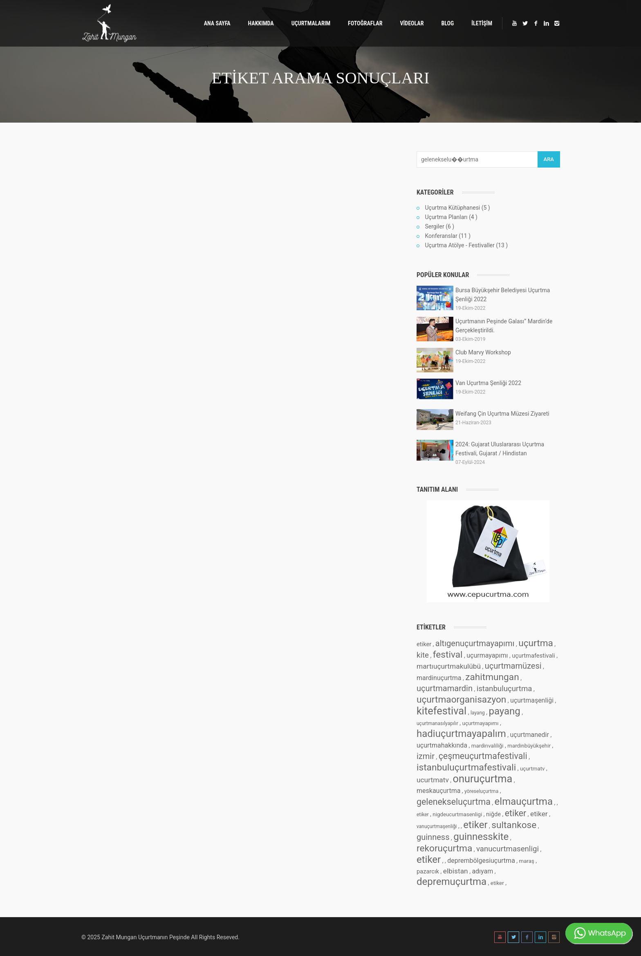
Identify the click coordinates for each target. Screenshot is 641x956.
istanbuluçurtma (504, 688)
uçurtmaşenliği (532, 700)
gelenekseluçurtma (454, 802)
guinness (433, 837)
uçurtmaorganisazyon (461, 699)
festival (448, 654)
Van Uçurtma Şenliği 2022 (488, 383)
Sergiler (434, 226)
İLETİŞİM (481, 23)
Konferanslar (441, 236)
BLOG (447, 23)
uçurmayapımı (487, 655)
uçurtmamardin (445, 688)
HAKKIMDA (261, 23)
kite (423, 655)
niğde (493, 814)
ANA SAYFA (217, 23)
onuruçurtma (483, 779)
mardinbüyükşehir (529, 746)
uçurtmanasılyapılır (437, 723)
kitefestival (441, 711)
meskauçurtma (438, 791)
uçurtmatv (532, 769)
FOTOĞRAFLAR (365, 23)
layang (478, 713)
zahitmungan (492, 677)
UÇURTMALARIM (310, 23)
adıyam (482, 871)
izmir (426, 756)
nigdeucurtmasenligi (457, 814)
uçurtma (535, 643)
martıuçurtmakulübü (449, 666)
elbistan (455, 871)
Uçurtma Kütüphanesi (452, 207)
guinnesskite (481, 836)
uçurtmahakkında (442, 745)
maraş (526, 861)
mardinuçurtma (439, 678)
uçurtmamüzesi (513, 666)
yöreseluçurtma (481, 791)
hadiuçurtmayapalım (461, 733)
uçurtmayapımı (480, 723)
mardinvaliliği (487, 746)
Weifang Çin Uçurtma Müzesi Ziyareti (502, 413)
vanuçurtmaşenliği (437, 826)
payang (504, 711)
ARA (549, 159)
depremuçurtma (451, 881)
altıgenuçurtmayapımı (475, 643)
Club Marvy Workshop (483, 352)
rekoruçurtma (444, 848)
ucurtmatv (433, 780)
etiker (424, 644)
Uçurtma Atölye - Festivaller (459, 245)
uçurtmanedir (529, 735)
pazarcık (428, 871)
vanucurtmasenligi (507, 848)
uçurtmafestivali (533, 655)
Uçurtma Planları (446, 217)
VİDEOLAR (412, 23)
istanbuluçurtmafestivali (466, 767)
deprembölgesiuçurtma (481, 860)
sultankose (513, 825)
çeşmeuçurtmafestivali (483, 756)
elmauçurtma (524, 801)
